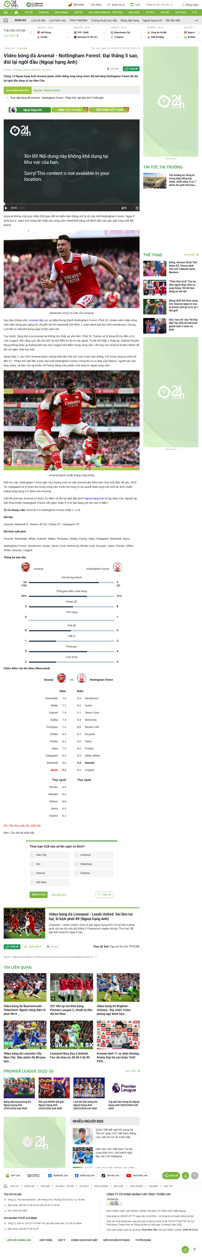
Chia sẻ (133, 69)
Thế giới (164, 12)
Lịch (135, 4)
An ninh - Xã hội (64, 1186)
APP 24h (13, 1175)
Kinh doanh (61, 12)
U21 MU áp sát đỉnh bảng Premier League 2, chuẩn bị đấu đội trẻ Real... (71, 1010)
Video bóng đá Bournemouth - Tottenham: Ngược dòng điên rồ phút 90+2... (25, 1010)
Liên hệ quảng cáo (19, 1240)
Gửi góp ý (32, 946)
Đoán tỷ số (116, 4)
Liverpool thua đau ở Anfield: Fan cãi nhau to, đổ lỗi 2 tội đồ (70, 1055)
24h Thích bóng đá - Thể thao (105, 12)
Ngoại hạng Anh (152, 20)
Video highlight (78, 20)
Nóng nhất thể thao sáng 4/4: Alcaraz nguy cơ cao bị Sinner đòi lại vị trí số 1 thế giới (183, 305)
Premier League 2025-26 (26, 69)
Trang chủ (9, 48)
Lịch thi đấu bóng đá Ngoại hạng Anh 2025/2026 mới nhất (85, 1105)
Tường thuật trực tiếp (104, 20)
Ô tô (194, 12)
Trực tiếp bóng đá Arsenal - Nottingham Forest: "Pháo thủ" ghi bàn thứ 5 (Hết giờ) (57, 97)
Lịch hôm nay (57, 20)
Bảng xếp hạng (130, 20)
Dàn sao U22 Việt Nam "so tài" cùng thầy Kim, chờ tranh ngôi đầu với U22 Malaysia (114, 1152)
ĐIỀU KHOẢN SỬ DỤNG (116, 1240)
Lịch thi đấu (38, 20)
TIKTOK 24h (110, 1175)
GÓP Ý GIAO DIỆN (11, 1252)
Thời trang (136, 1186)
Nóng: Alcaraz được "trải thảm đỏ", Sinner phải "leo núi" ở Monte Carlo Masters (183, 267)
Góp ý (62, 1240)
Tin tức (29, 12)
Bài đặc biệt (173, 20)
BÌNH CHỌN (38, 894)
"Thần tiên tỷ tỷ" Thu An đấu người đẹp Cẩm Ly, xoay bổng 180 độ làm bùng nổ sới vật (182, 286)
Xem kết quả (59, 894)
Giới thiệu (46, 1240)
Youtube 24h (136, 1175)
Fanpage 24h (58, 1175)
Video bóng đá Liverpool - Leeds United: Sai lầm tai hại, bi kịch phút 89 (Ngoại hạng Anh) (91, 916)
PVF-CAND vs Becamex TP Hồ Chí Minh (89, 32)
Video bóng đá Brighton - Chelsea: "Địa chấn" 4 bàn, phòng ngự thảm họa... (114, 1010)
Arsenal (46, 69)
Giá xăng (96, 4)
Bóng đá (44, 12)
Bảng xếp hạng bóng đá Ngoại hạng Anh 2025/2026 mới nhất (17, 1105)
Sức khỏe (134, 12)
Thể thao (180, 12)
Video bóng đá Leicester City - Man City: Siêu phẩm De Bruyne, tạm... (25, 1057)
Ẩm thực (119, 1186)
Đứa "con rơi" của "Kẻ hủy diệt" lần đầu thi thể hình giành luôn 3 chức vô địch (183, 324)
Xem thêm (9, 35)
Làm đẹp (153, 1186)
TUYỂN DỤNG (143, 1240)
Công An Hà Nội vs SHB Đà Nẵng (162, 32)
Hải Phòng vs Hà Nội (52, 32)
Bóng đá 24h (85, 1175)
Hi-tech (150, 12)
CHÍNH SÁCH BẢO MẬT (84, 1240)
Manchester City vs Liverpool (126, 32)
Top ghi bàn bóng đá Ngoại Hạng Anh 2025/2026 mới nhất (124, 1105)
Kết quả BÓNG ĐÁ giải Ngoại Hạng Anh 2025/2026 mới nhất (51, 1105)
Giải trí (78, 12)
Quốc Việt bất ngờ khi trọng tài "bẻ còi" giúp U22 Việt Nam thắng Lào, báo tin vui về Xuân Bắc (116, 1133)
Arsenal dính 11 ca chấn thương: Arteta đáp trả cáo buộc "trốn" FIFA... (118, 1057)
